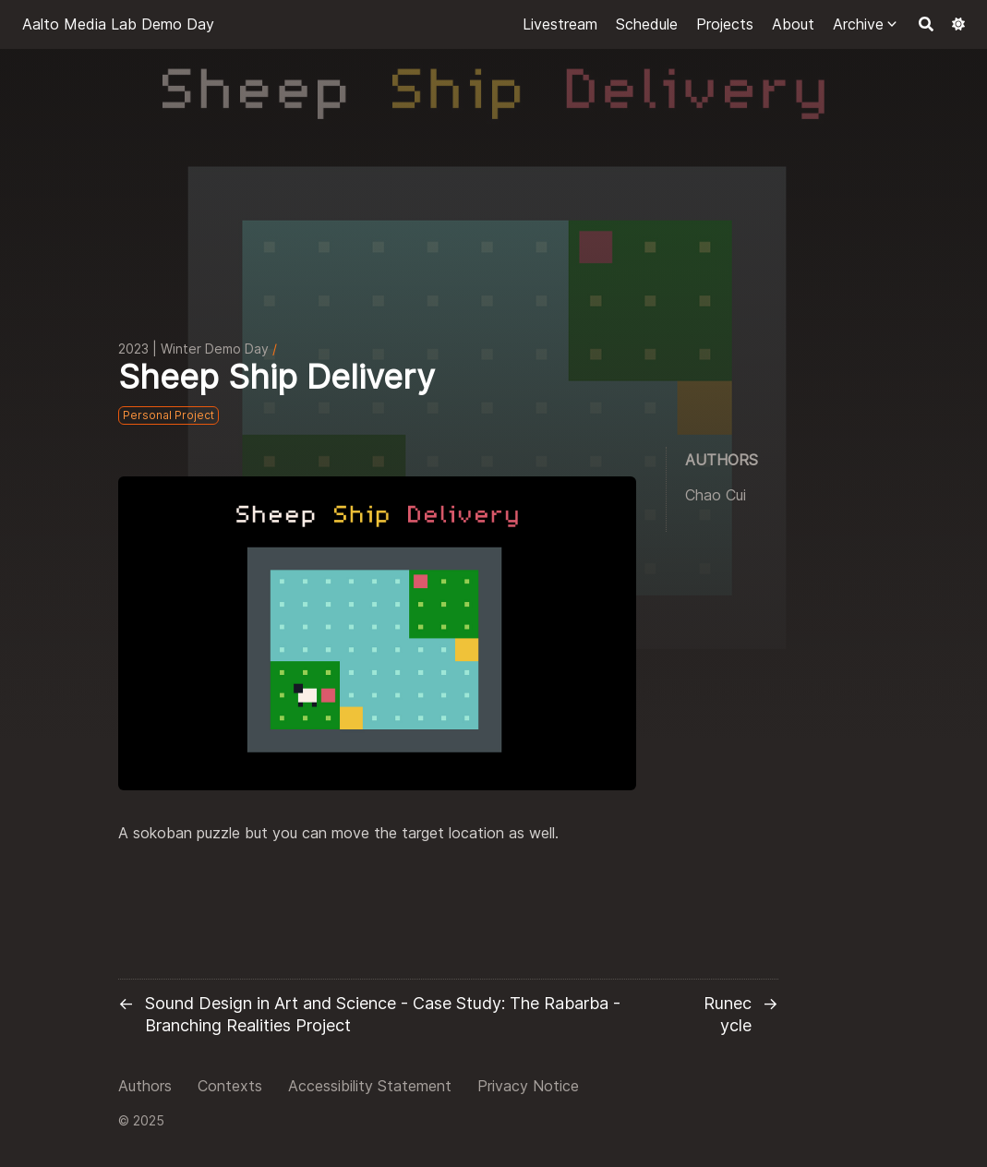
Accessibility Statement (369, 1086)
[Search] (926, 24)
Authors (145, 1086)
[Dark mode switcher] (958, 24)
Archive (858, 24)
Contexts (230, 1086)
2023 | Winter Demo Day (193, 348)
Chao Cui (715, 495)
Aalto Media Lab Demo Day (118, 24)
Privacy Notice (528, 1086)
